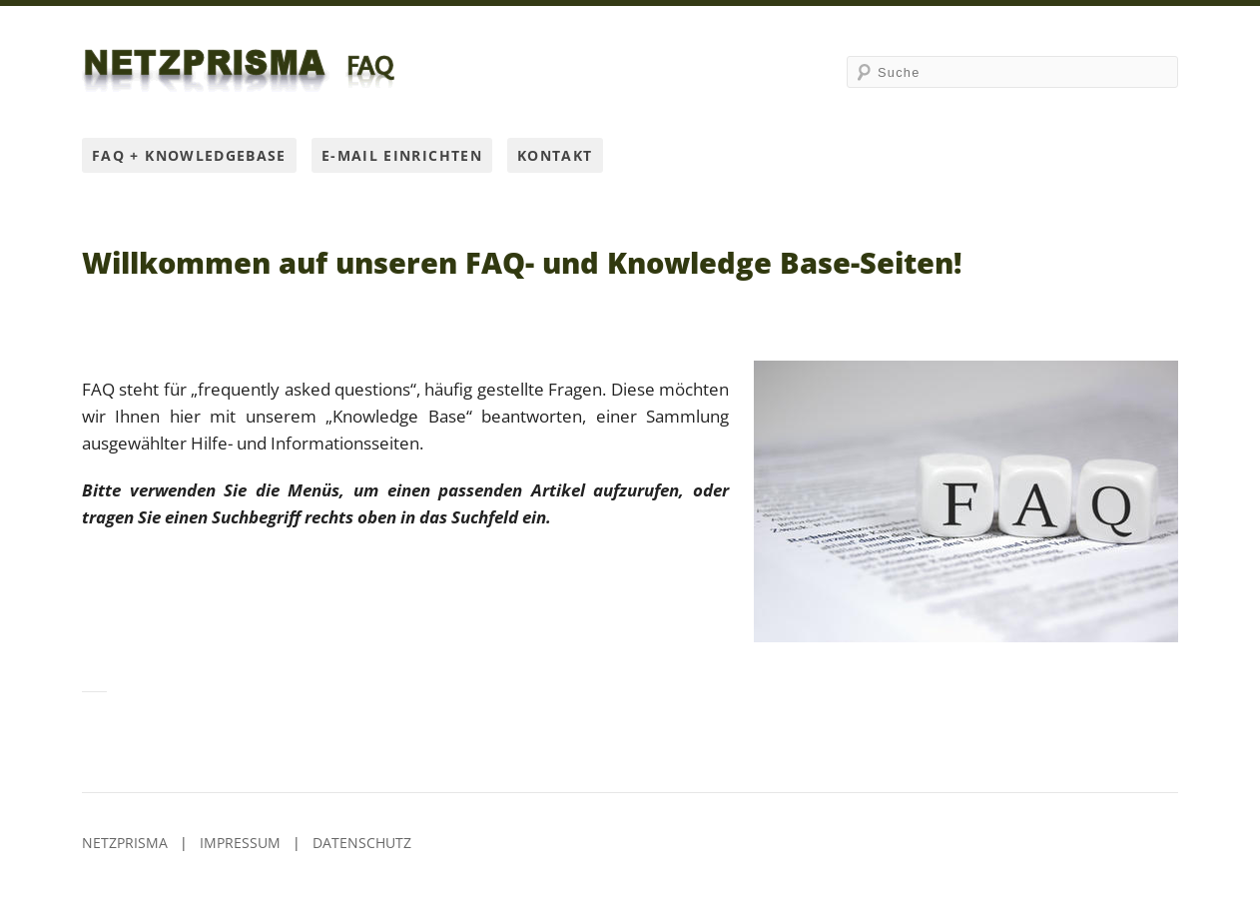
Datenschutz (362, 842)
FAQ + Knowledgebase (189, 155)
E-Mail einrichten (401, 155)
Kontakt (555, 155)
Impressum (240, 842)
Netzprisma (125, 842)
